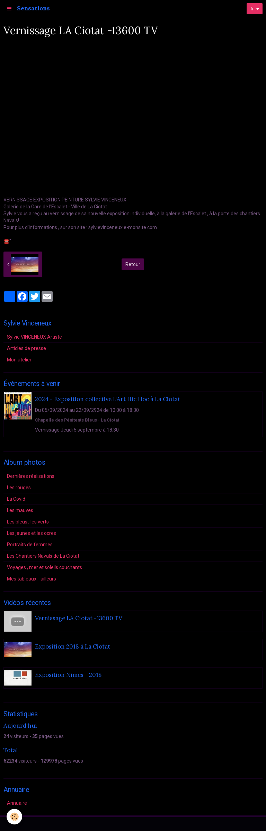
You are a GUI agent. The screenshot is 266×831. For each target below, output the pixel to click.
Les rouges (19, 487)
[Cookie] (15, 816)
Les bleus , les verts (28, 522)
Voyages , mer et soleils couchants (44, 567)
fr (252, 8)
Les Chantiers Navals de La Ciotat (43, 556)
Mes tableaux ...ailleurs (31, 579)
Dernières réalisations (30, 476)
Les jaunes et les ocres (31, 533)
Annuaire (17, 803)
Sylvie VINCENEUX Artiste (34, 337)
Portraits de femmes (30, 544)
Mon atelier (19, 359)
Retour (132, 264)
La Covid (16, 499)
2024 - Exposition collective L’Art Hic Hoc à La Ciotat (107, 399)
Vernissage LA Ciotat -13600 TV (78, 618)
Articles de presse (26, 348)
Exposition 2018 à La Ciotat (72, 647)
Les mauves (20, 510)
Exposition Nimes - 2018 (68, 675)
